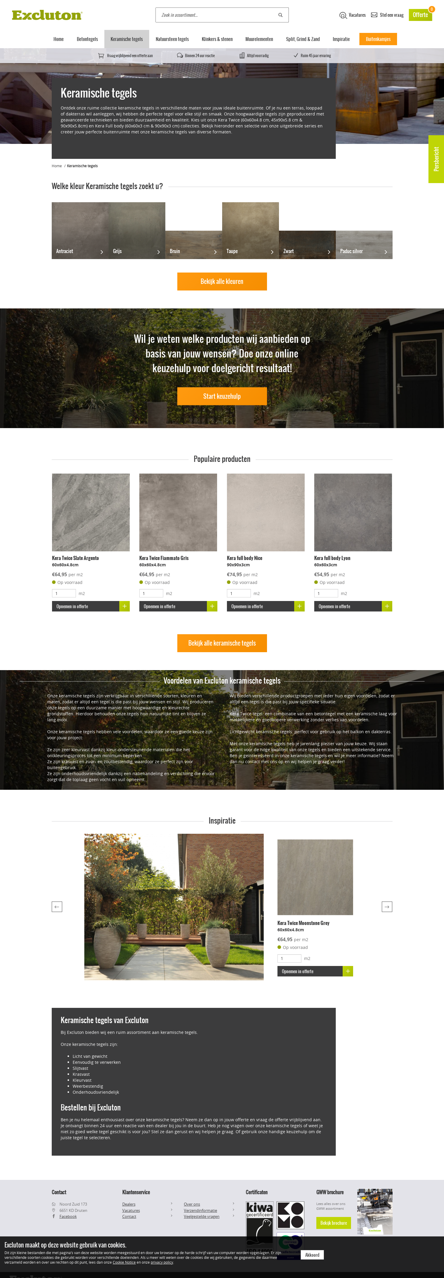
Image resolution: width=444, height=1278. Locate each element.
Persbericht (436, 159)
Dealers (128, 1204)
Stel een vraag (387, 14)
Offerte (422, 14)
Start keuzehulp (222, 396)
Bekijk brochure (334, 1223)
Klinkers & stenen (217, 39)
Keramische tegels (127, 39)
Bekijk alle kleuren (222, 281)
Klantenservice (136, 1192)
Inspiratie (341, 39)
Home (59, 39)
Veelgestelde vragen (201, 1216)
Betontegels (87, 39)
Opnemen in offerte (93, 606)
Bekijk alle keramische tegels (222, 643)
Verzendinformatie (200, 1210)
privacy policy (162, 1262)
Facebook (68, 1216)
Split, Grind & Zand (303, 39)
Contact (129, 1216)
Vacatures (352, 15)
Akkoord (312, 1255)
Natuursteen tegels (172, 39)
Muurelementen (259, 39)
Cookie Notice (124, 1262)
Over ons (192, 1204)
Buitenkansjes (378, 39)
